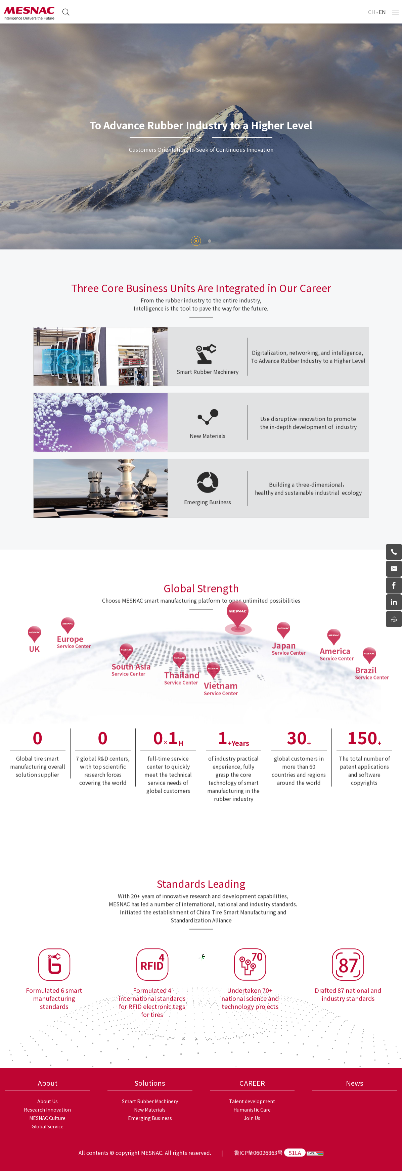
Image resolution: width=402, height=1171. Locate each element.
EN (382, 12)
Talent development (252, 1101)
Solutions (149, 1083)
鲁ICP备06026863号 (258, 1153)
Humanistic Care (252, 1109)
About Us (47, 1101)
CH (371, 12)
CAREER (252, 1083)
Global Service (47, 1126)
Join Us (252, 1118)
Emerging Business (150, 1118)
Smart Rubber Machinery (150, 1101)
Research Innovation (47, 1109)
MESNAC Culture (47, 1118)
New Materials (150, 1109)
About (47, 1083)
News (354, 1083)
